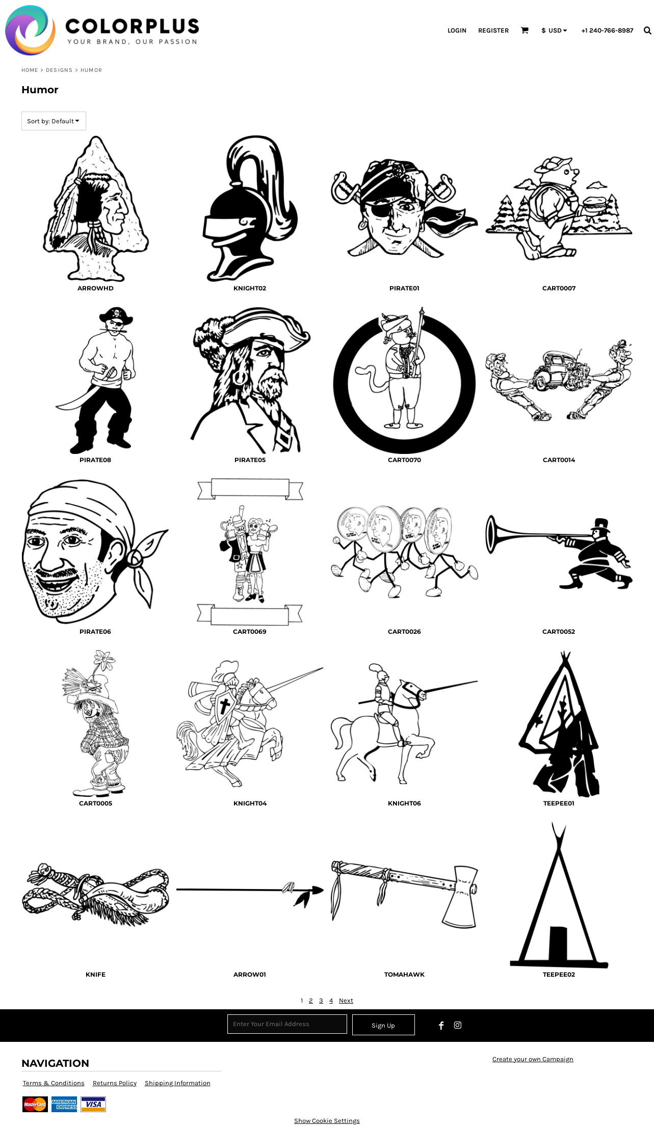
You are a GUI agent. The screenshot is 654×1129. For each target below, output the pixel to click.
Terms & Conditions (54, 1083)
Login (457, 30)
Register (493, 30)
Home (29, 70)
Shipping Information (178, 1083)
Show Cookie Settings (327, 1120)
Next (346, 1000)
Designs (59, 70)
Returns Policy (115, 1083)
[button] (524, 30)
